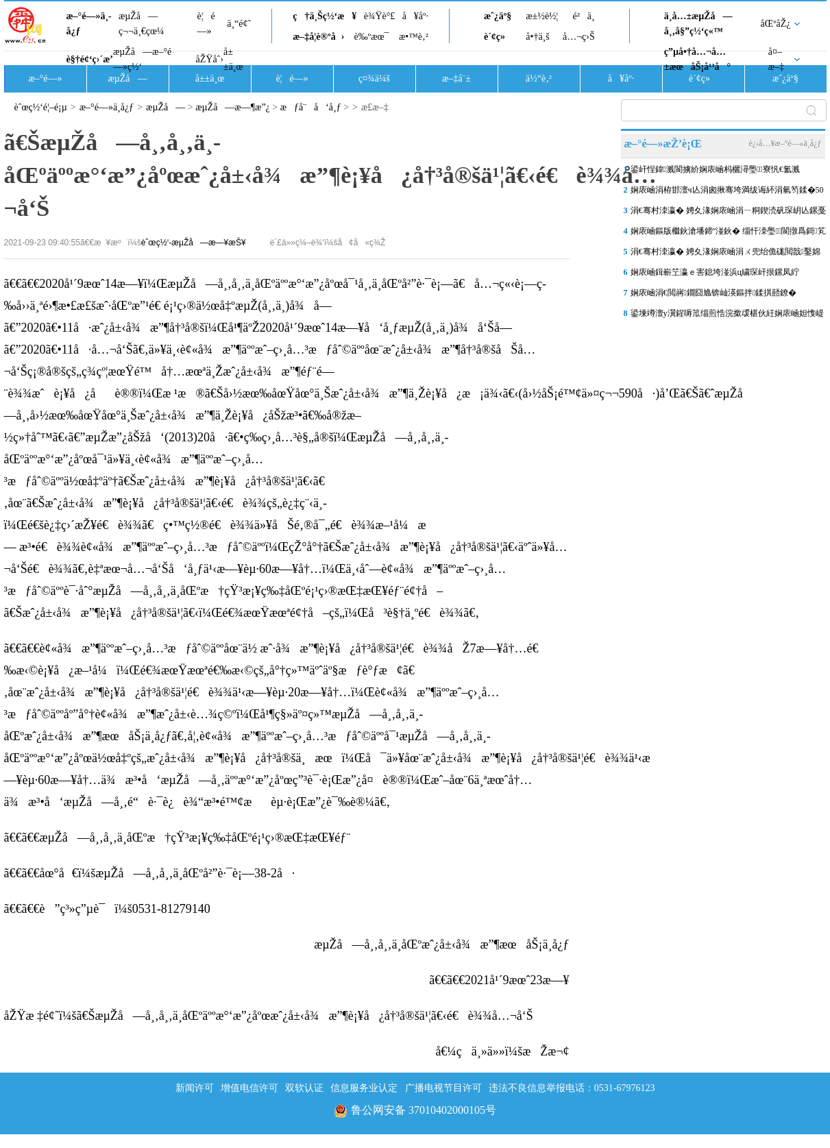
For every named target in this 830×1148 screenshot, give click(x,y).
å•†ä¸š (537, 37)
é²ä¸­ (583, 16)
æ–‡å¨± (456, 78)
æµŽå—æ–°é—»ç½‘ (142, 59)
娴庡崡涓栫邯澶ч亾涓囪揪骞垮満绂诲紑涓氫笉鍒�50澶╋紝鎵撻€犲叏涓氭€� (727, 192)
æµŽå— (127, 78)
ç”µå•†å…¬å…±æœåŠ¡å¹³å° (697, 59)
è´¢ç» (498, 37)
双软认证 (304, 1088)
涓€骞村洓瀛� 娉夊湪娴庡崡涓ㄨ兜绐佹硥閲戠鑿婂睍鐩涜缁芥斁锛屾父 (725, 254)
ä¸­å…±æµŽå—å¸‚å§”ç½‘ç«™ (698, 23)
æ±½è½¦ (542, 16)
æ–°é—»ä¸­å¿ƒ (89, 23)
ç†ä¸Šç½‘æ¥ (324, 16)
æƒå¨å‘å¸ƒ (310, 107)
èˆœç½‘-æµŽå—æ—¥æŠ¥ (193, 242)
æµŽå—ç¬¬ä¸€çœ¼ (141, 23)
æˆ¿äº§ (497, 16)
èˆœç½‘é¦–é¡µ (40, 107)
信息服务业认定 (364, 1088)
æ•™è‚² (413, 37)
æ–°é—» (45, 78)
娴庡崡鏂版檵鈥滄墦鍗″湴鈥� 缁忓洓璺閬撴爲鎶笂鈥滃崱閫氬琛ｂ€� (728, 233)
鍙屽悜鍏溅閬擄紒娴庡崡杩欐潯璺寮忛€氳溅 (715, 169)
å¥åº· (415, 16)
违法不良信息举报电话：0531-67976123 (572, 1088)
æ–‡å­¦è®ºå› (318, 37)
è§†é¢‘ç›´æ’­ (89, 59)
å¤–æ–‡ (776, 59)
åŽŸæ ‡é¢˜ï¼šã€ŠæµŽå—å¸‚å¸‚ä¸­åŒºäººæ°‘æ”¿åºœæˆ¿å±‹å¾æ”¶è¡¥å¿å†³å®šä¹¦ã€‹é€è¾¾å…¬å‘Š (268, 1016)
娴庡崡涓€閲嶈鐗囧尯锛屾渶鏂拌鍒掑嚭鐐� (714, 292)
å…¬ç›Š (579, 37)
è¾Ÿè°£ (379, 16)
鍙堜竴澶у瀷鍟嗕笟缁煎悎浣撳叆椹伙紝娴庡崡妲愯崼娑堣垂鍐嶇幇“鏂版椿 (727, 315)
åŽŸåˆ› (209, 59)
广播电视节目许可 (443, 1088)
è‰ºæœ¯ (371, 37)
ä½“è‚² (539, 78)
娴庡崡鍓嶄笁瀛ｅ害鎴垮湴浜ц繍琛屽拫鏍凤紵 (715, 272)
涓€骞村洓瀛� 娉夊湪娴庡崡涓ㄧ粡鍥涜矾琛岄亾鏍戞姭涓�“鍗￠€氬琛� (728, 213)
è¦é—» (206, 23)
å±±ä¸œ (233, 59)
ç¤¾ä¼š (374, 78)
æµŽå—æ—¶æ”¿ (232, 107)
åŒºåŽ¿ (776, 24)
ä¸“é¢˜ (239, 24)
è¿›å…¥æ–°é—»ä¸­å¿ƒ (784, 143)
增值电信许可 (249, 1088)
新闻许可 (194, 1088)
